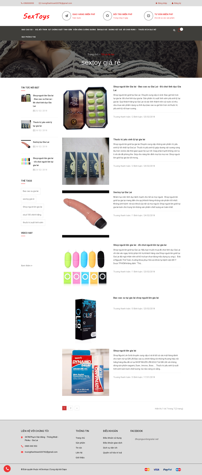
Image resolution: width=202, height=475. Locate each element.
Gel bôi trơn (41, 30)
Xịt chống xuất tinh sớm (60, 30)
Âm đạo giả (102, 30)
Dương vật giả (115, 30)
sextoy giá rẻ (28, 199)
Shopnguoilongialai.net (146, 439)
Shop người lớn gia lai (124, 350)
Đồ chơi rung (130, 31)
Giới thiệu (80, 457)
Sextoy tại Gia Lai (122, 192)
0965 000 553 (31, 446)
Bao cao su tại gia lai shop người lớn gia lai (136, 298)
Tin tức (79, 448)
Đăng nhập (161, 3)
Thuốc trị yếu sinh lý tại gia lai (129, 139)
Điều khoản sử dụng (112, 438)
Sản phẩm (80, 443)
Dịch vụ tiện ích (110, 448)
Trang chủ (93, 54)
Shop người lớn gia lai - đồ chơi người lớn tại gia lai (140, 245)
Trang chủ (80, 438)
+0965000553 (28, 3)
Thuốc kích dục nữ (147, 30)
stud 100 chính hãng (32, 215)
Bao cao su (28, 31)
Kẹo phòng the (29, 37)
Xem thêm (26, 265)
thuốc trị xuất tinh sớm (33, 222)
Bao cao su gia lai (31, 191)
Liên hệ (79, 453)
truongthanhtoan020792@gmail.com (56, 3)
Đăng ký (176, 3)
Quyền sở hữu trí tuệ (112, 453)
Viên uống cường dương (84, 30)
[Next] (77, 408)
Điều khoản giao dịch (112, 443)
